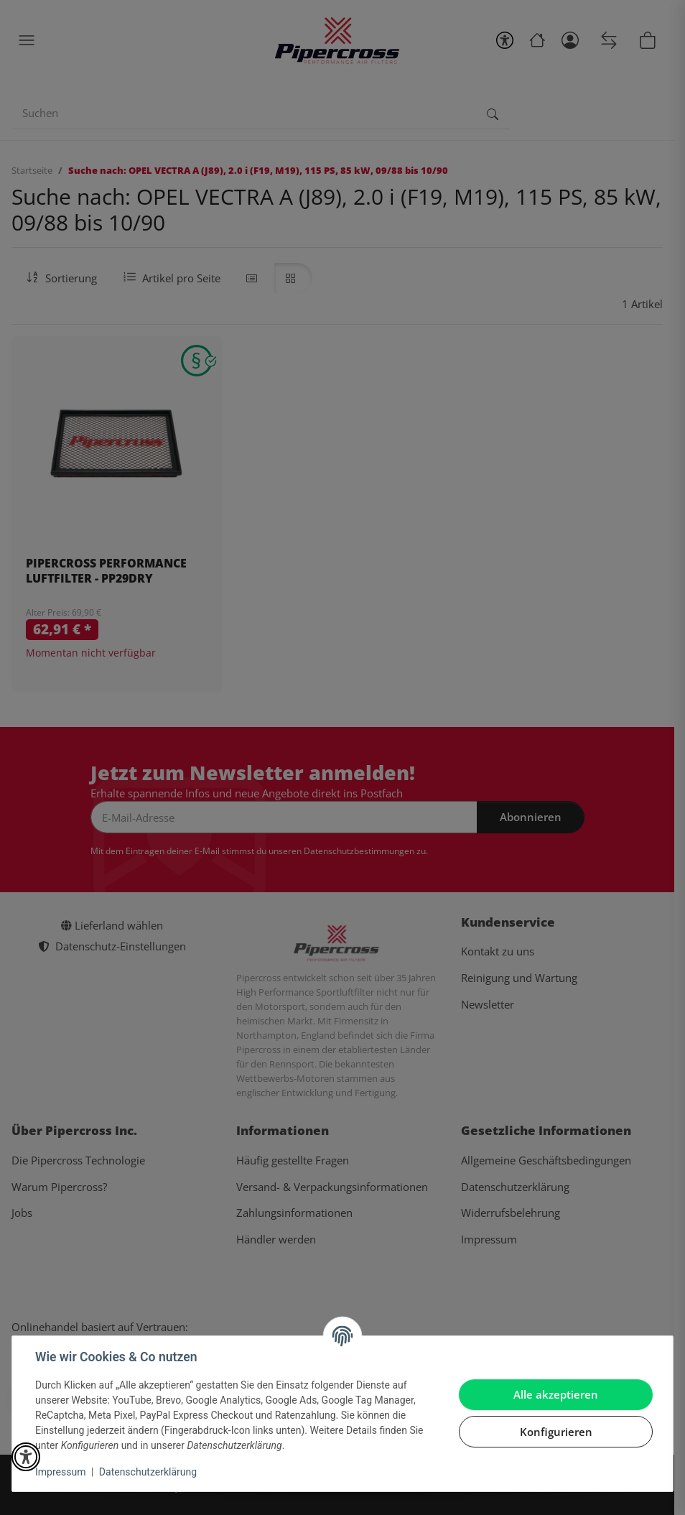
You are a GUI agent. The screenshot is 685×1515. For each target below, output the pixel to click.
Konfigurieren (556, 1431)
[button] (25, 1456)
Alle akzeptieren (555, 1394)
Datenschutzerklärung (148, 1472)
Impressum (60, 1472)
